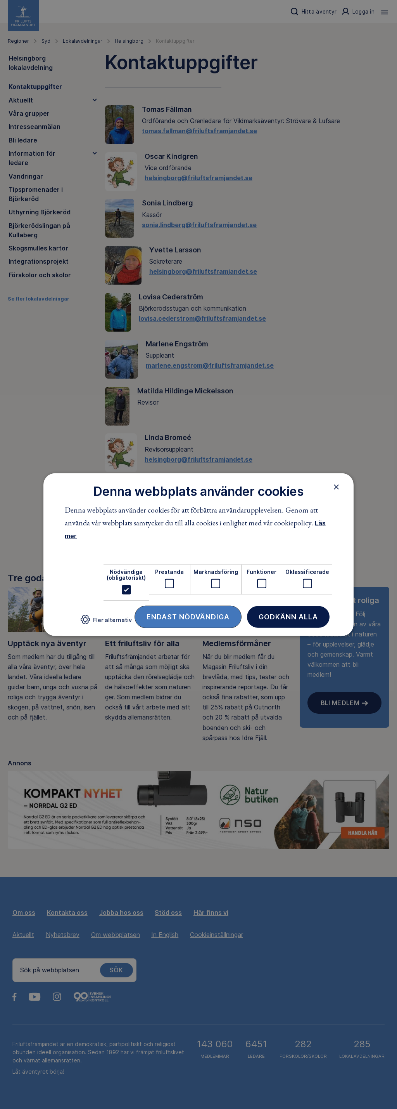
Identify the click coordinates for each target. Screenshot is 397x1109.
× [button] (336, 487)
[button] (106, 622)
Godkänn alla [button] (288, 616)
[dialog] (198, 554)
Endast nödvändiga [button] (188, 616)
